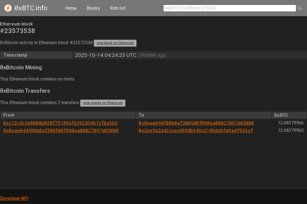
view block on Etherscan (115, 43)
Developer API (14, 198)
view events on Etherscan (103, 103)
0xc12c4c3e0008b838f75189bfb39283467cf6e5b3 (60, 123)
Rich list (117, 8)
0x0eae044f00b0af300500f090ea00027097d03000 (196, 123)
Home (71, 8)
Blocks (93, 8)
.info (30, 8)
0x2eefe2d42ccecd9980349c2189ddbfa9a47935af (196, 130)
